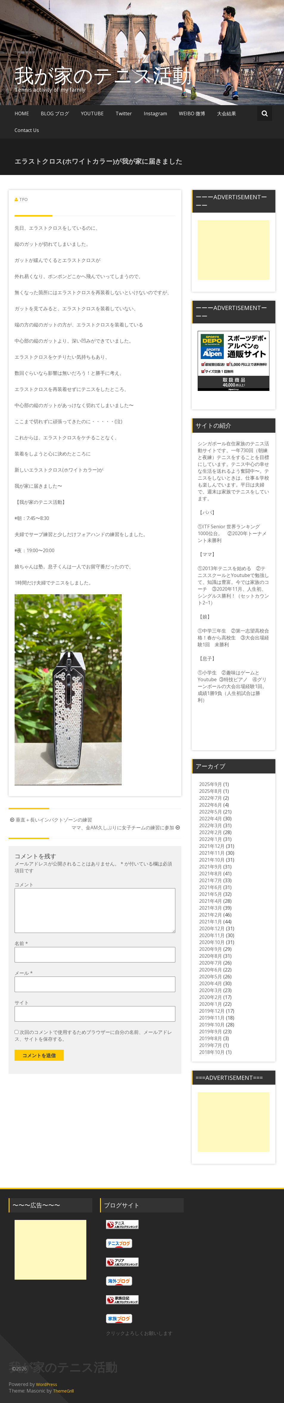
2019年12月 (212, 1011)
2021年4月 (210, 901)
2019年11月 (212, 1017)
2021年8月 (210, 873)
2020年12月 (212, 928)
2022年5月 (210, 811)
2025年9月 (210, 784)
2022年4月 (210, 818)
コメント (24, 884)
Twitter (124, 113)
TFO (23, 199)
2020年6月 (210, 969)
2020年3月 (210, 990)
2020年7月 (210, 963)
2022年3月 (210, 825)
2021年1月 (210, 921)
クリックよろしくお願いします (139, 1333)
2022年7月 (210, 798)
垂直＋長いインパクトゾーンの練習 (50, 819)
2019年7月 (210, 1045)
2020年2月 (210, 997)
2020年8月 (210, 956)
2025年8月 (210, 791)
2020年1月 (210, 1004)
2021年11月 (212, 853)
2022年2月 (210, 832)
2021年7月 (210, 880)
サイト (22, 1012)
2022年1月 (210, 839)
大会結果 (226, 113)
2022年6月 (210, 805)
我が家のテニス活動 (113, 75)
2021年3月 (210, 908)
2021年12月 (212, 846)
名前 (21, 953)
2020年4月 (210, 983)
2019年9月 (210, 1031)
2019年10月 (212, 1024)
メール (24, 982)
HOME (22, 113)
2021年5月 (210, 894)
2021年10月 (212, 859)
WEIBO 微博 (192, 113)
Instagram (155, 113)
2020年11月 (212, 935)
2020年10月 (212, 942)
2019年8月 (210, 1038)
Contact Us (27, 130)
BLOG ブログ (55, 113)
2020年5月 (210, 976)
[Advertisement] (233, 250)
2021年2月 (210, 914)
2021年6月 (210, 887)
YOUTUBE (92, 113)
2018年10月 (212, 1052)
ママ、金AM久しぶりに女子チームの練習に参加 (126, 827)
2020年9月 (210, 949)
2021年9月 (210, 866)
